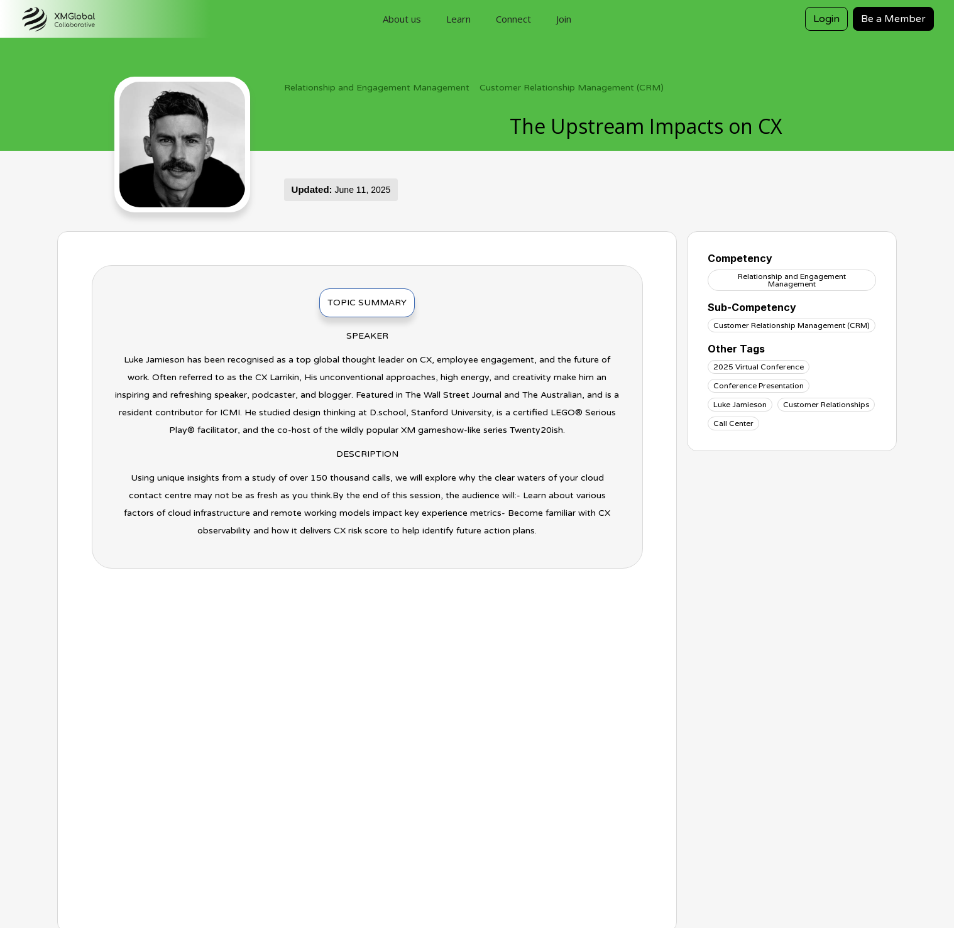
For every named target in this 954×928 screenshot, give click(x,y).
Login (826, 19)
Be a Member (893, 19)
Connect (513, 19)
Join (563, 19)
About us (402, 19)
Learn (458, 19)
